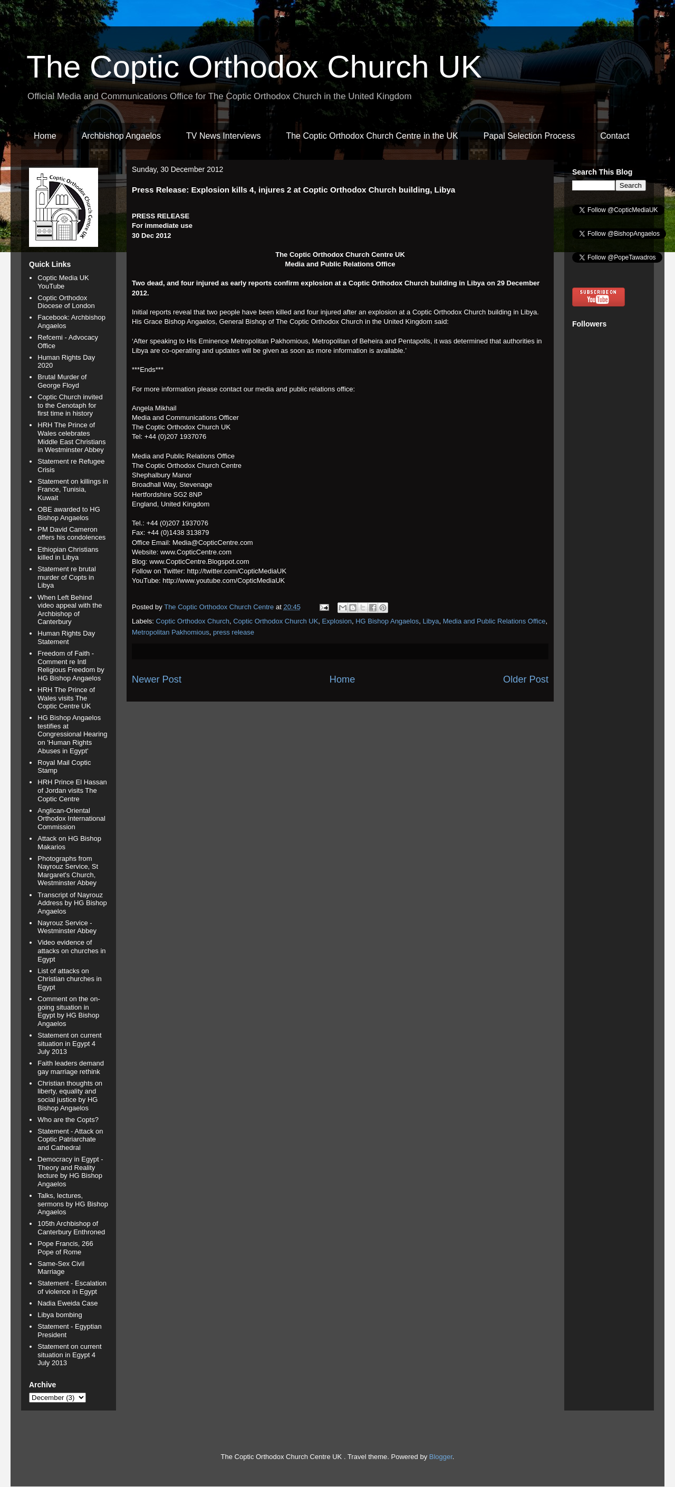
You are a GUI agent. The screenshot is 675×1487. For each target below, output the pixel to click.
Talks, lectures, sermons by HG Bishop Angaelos (72, 1204)
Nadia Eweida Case (67, 1303)
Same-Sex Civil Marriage (60, 1268)
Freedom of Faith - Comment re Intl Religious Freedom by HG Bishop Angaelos (70, 665)
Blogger (440, 1457)
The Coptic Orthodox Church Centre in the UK (372, 135)
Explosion (337, 621)
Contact (614, 135)
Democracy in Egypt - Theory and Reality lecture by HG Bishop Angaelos (70, 1171)
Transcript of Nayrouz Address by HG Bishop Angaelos (72, 903)
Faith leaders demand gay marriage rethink (70, 1067)
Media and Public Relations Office (494, 621)
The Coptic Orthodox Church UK (254, 66)
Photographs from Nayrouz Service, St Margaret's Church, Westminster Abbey (67, 871)
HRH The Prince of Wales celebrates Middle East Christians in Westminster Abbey (71, 437)
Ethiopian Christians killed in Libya (68, 553)
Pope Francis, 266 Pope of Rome (65, 1248)
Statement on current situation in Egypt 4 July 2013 (69, 1043)
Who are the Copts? (68, 1120)
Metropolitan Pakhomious (170, 632)
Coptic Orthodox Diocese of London (65, 302)
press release (233, 632)
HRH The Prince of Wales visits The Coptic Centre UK (66, 698)
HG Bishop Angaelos (387, 621)
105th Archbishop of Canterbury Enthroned (71, 1228)
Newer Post (156, 679)
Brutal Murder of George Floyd (61, 381)
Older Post (525, 679)
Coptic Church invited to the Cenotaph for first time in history (70, 405)
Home (45, 135)
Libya (430, 621)
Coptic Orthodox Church (192, 621)
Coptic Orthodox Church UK (275, 621)
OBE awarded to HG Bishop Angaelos (68, 513)
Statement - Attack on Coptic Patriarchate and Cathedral (70, 1139)
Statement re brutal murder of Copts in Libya (66, 577)
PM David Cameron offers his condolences (71, 533)
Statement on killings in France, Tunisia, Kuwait (72, 489)
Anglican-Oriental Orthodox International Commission (71, 819)
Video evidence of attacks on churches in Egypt (71, 950)
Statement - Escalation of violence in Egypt (72, 1287)
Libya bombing (59, 1315)
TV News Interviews (223, 135)
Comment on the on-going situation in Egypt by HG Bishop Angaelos (68, 1011)
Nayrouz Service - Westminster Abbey (67, 927)
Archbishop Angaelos (121, 135)
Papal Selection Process (529, 135)
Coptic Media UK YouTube (63, 282)
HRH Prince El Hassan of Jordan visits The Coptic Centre (72, 790)
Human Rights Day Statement (66, 637)
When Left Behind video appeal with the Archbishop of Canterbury (69, 609)
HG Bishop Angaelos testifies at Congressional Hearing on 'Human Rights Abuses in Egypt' (72, 734)
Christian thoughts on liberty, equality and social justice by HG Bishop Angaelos (69, 1095)
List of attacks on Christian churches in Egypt (69, 979)
